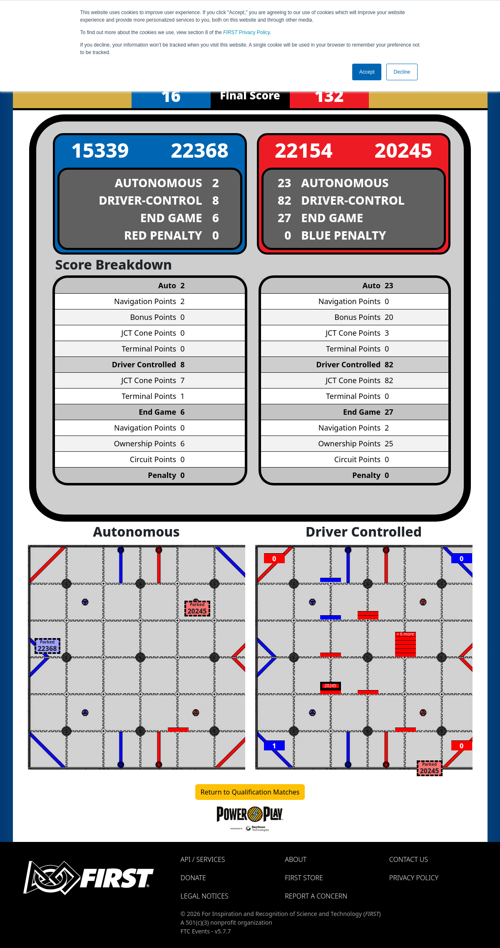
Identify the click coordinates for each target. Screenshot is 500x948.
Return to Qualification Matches (250, 792)
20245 (403, 149)
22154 (304, 149)
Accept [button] (367, 72)
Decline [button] (401, 72)
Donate (193, 877)
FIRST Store (304, 877)
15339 (100, 149)
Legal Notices (205, 896)
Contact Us (408, 859)
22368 (200, 149)
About (295, 859)
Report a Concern (316, 896)
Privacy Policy (246, 32)
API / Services (203, 859)
